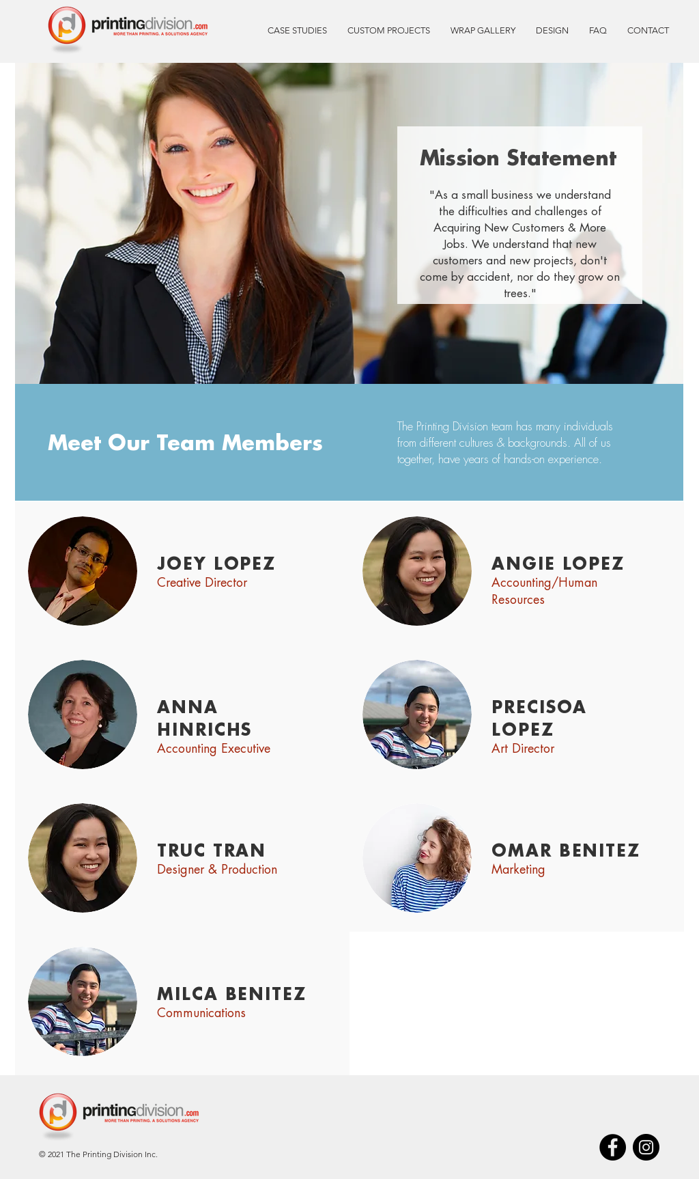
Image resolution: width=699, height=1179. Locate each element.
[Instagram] (646, 1147)
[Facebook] (612, 1147)
